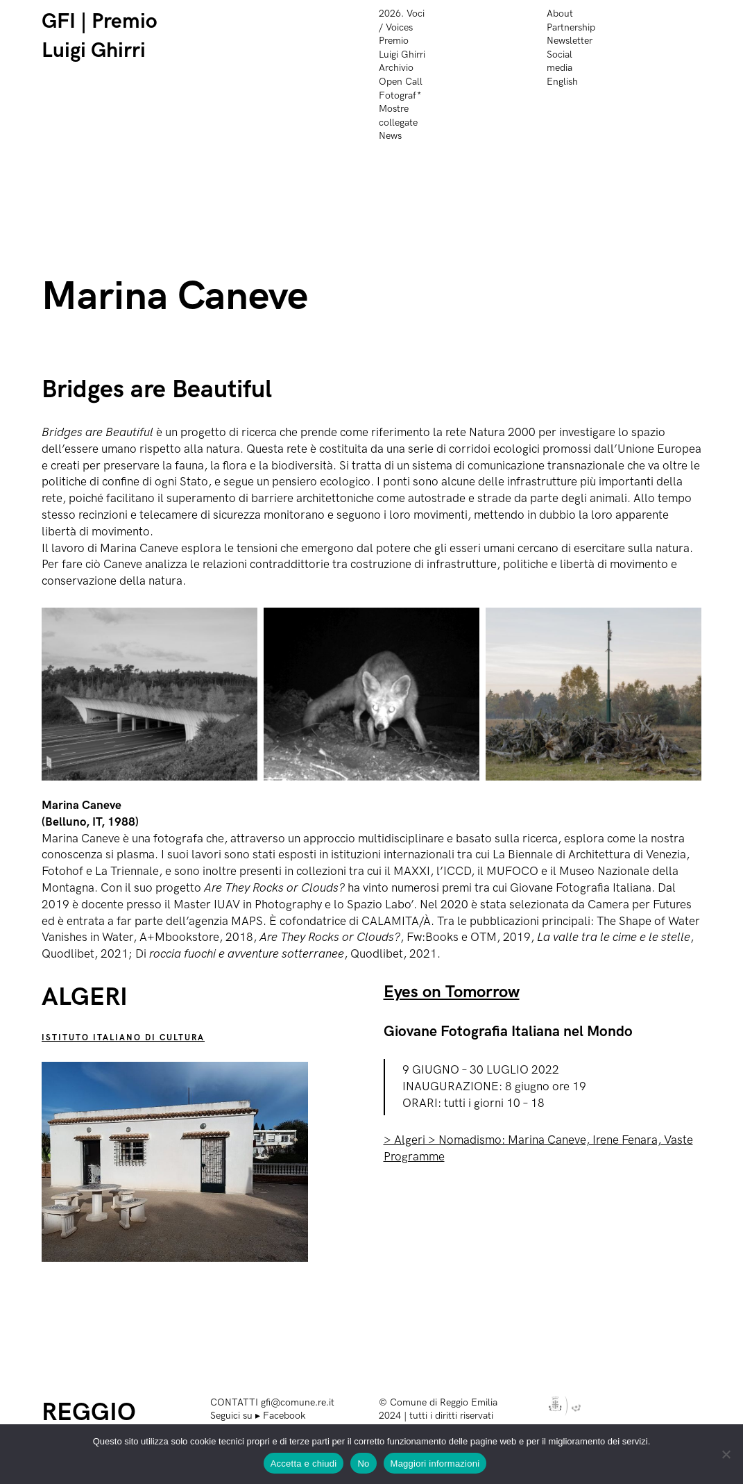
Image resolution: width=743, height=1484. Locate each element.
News (390, 136)
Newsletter (569, 41)
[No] (726, 1454)
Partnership (571, 27)
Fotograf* (400, 95)
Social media (559, 61)
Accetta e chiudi (304, 1463)
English (562, 81)
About (560, 13)
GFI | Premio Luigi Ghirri (99, 36)
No (363, 1463)
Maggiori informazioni (435, 1463)
